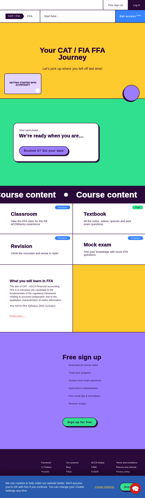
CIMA (94, 467)
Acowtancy (21, 5)
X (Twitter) (46, 467)
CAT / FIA (14, 16)
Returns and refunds (126, 467)
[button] (135, 488)
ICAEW (94, 471)
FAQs (69, 471)
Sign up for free (79, 421)
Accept (129, 486)
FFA (29, 16)
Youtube (45, 471)
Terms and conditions (126, 462)
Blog (68, 467)
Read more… (17, 315)
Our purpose (72, 462)
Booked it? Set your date (44, 150)
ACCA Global (97, 462)
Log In (136, 5)
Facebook (46, 462)
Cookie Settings (104, 486)
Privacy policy (123, 471)
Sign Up (115, 5)
